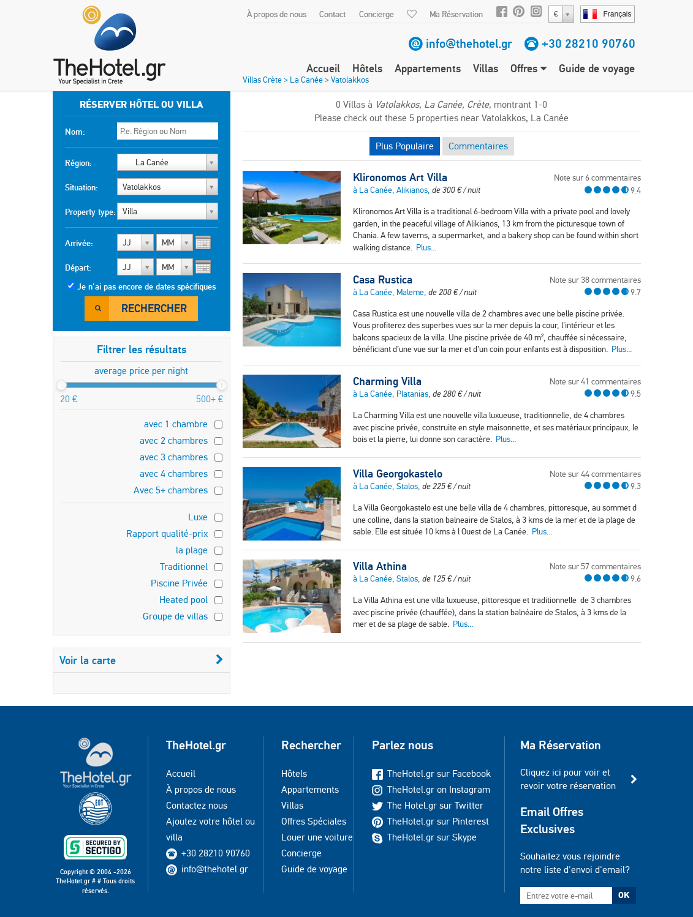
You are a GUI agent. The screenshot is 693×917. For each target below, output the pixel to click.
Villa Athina (380, 566)
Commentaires (478, 146)
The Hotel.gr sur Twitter (427, 805)
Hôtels (367, 68)
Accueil (323, 68)
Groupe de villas (175, 616)
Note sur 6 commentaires (597, 177)
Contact (332, 14)
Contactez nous (196, 805)
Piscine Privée (179, 583)
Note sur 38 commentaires (595, 279)
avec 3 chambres (174, 457)
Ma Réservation (456, 14)
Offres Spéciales (313, 821)
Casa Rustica (382, 279)
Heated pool (183, 599)
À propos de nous (276, 14)
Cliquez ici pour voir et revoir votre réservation (568, 779)
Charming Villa (387, 381)
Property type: (90, 211)
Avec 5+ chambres (171, 490)
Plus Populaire (405, 146)
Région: (78, 162)
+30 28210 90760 (588, 43)
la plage (192, 550)
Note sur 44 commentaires (595, 473)
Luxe (198, 517)
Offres (528, 68)
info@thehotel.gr (469, 43)
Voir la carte (141, 660)
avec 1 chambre (176, 424)
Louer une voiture (317, 837)
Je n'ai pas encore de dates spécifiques (146, 286)
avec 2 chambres (174, 440)
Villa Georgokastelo (397, 474)
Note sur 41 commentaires (595, 381)
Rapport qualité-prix (167, 533)
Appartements (428, 68)
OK (623, 894)
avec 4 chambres (174, 473)
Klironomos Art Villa (400, 177)
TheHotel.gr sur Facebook (431, 773)
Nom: (75, 131)
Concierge (376, 14)
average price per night (141, 370)
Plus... (426, 247)
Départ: (78, 267)
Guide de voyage (597, 68)
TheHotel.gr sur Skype (424, 837)
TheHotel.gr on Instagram (431, 789)
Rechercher (154, 308)
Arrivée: (79, 243)
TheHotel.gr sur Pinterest (430, 821)
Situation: (81, 187)
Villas (485, 68)
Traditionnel (184, 566)
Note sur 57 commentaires (595, 566)
